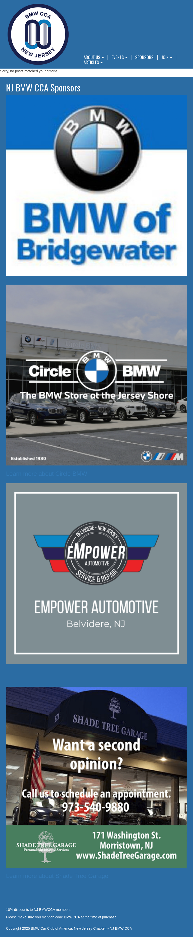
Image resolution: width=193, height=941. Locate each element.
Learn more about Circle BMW (46, 473)
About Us (94, 57)
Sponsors (144, 57)
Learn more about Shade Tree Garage (57, 875)
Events (119, 57)
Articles (93, 62)
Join (166, 57)
